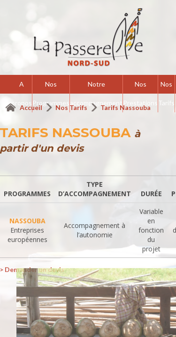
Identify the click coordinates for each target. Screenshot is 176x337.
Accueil (32, 107)
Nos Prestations (140, 93)
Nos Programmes (50, 93)
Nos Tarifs (166, 93)
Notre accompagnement (96, 93)
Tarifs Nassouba (125, 107)
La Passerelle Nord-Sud (88, 37)
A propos (21, 93)
